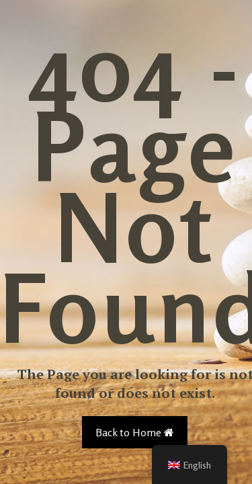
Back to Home (134, 432)
